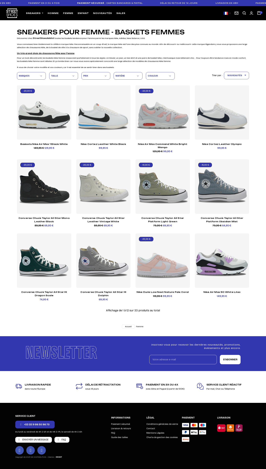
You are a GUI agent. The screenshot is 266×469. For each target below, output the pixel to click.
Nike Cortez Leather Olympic (222, 144)
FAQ (113, 433)
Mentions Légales (155, 433)
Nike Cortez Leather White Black (103, 144)
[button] (244, 13)
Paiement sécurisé (120, 424)
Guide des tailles (119, 437)
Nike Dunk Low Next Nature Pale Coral (163, 292)
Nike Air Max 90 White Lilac (222, 292)
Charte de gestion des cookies (162, 437)
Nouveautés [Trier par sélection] (237, 75)
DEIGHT (59, 457)
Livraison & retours (121, 428)
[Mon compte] (251, 13)
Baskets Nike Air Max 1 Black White (44, 144)
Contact (150, 428)
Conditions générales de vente (162, 424)
